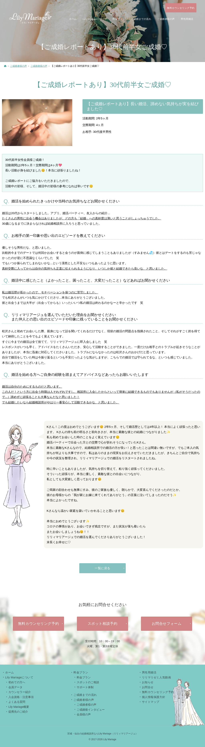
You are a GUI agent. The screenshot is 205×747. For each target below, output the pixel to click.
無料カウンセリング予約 (158, 692)
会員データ (15, 687)
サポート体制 (85, 687)
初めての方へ (16, 682)
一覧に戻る (102, 568)
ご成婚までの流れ (85, 694)
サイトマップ (150, 701)
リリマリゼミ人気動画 (156, 677)
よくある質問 (16, 701)
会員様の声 (84, 714)
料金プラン (84, 677)
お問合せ (148, 687)
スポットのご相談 (88, 682)
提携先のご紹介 (18, 711)
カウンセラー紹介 (19, 692)
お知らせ (148, 682)
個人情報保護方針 (153, 697)
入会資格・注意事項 (21, 697)
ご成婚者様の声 (86, 704)
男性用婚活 (149, 672)
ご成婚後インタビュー (91, 709)
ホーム (9, 672)
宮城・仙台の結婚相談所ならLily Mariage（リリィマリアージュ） (102, 733)
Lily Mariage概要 (18, 706)
